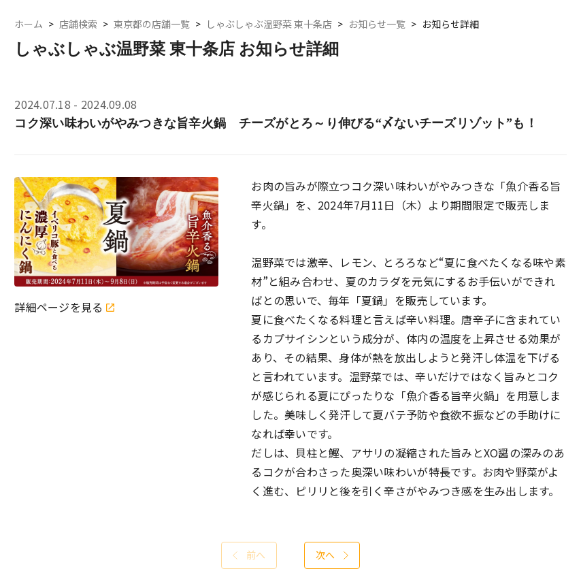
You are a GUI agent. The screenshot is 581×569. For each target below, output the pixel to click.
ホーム (28, 24)
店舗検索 (78, 24)
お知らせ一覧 (376, 24)
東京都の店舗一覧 (152, 24)
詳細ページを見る (64, 307)
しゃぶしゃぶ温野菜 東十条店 (269, 24)
